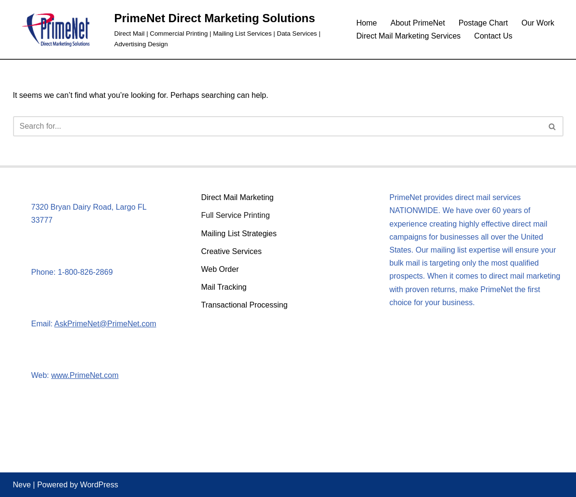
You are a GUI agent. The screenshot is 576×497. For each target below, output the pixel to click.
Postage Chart (483, 23)
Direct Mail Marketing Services (408, 36)
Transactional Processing (244, 305)
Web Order (220, 269)
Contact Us (493, 36)
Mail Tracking (224, 287)
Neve (22, 485)
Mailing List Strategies (239, 233)
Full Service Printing (235, 215)
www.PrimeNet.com (85, 375)
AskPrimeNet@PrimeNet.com (105, 324)
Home (366, 23)
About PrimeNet (418, 23)
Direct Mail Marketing (237, 197)
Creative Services (231, 251)
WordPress (99, 485)
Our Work (537, 23)
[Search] (277, 126)
